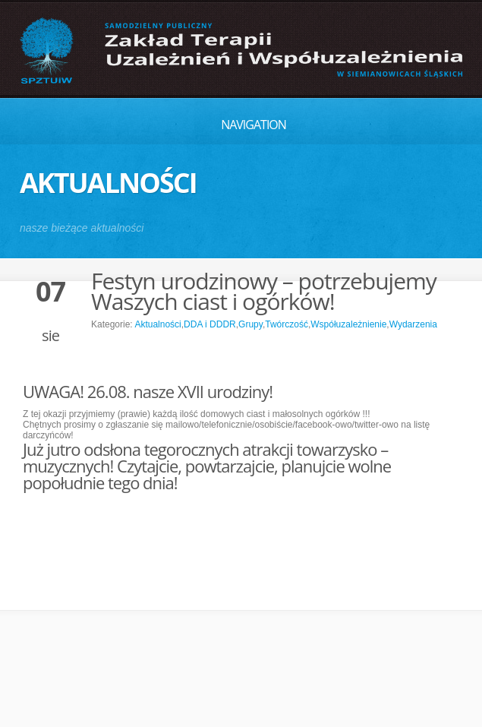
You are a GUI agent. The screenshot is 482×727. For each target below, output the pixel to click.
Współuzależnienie (348, 324)
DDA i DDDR (210, 324)
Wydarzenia (413, 324)
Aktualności (157, 324)
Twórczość (286, 324)
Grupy (250, 324)
